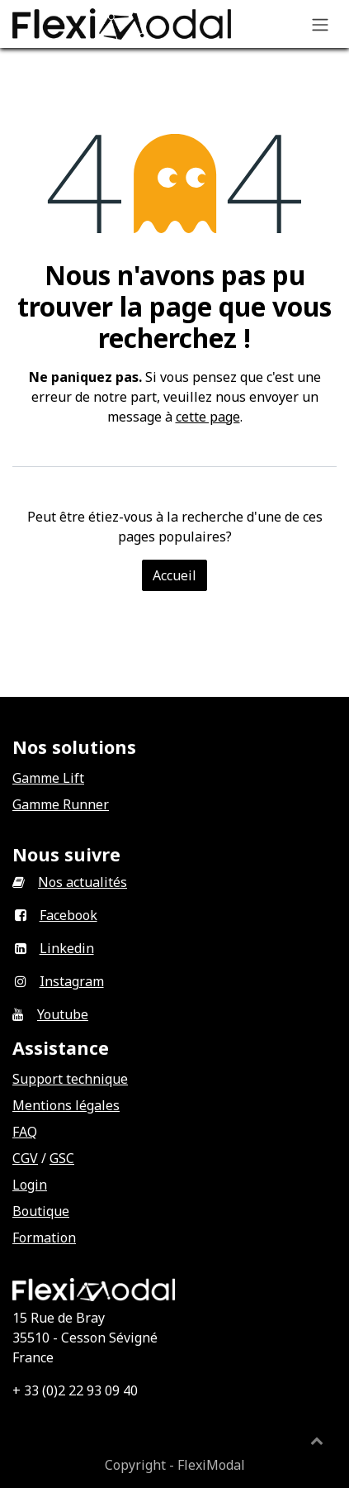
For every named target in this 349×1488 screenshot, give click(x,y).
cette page (208, 417)
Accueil (174, 575)
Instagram (72, 981)
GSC (62, 1158)
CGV (25, 1158)
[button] (317, 1440)
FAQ (24, 1132)
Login (29, 1185)
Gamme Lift (48, 778)
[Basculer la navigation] (320, 24)
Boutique (40, 1211)
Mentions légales (66, 1105)
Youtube (62, 1014)
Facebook (68, 915)
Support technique (70, 1079)
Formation (44, 1237)
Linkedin (67, 948)
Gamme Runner (60, 804)
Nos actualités (82, 882)
